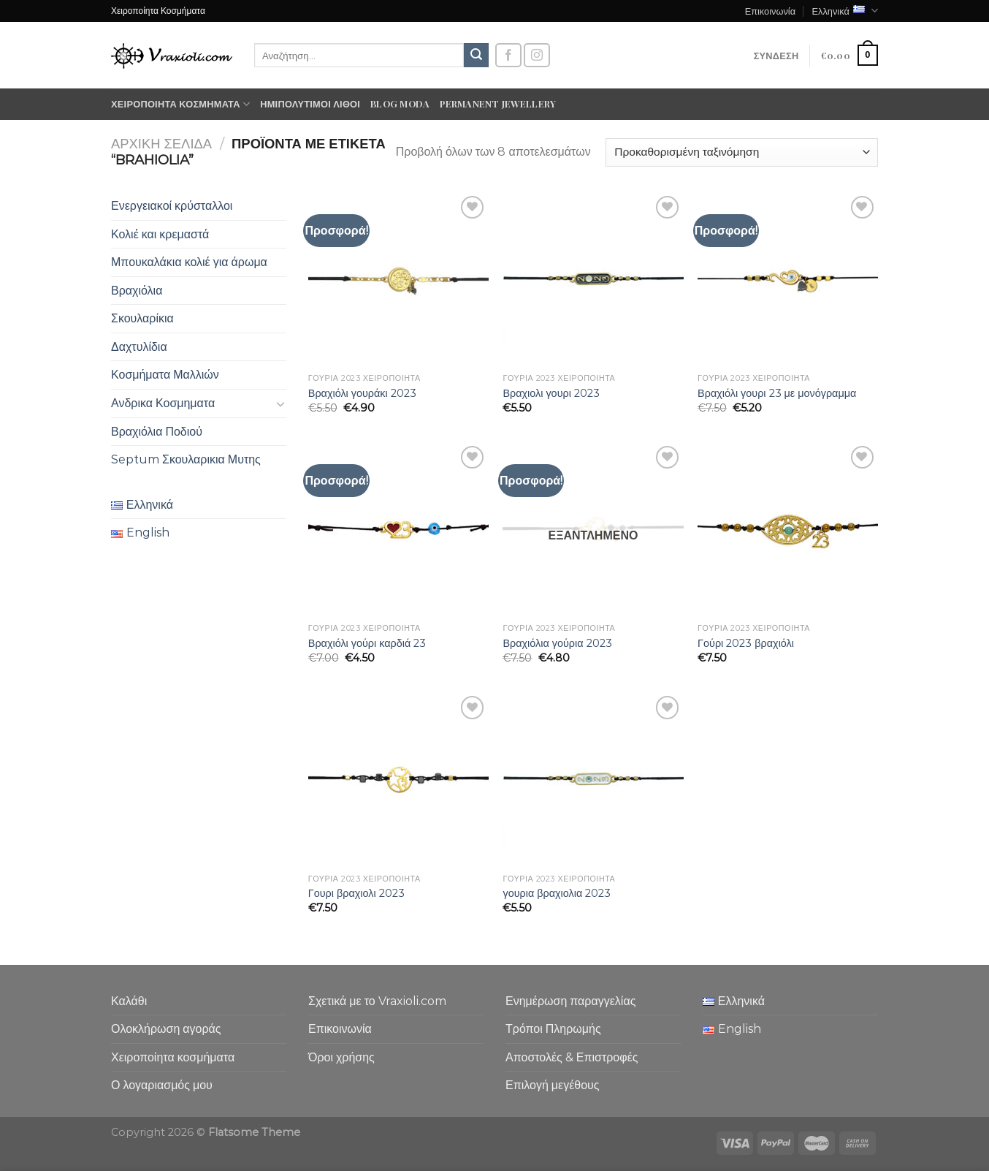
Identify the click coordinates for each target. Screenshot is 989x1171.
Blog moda (399, 103)
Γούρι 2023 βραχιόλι (746, 643)
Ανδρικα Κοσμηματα (163, 403)
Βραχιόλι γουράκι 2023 (362, 393)
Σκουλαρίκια (142, 318)
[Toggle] (280, 403)
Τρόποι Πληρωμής (553, 1029)
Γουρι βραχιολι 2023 (356, 893)
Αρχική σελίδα (161, 143)
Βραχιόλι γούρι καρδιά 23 (367, 643)
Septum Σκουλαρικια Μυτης (186, 459)
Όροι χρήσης (341, 1057)
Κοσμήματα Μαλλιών (165, 375)
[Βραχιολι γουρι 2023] (593, 279)
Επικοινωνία (770, 10)
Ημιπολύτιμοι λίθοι (310, 103)
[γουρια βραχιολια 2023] (593, 779)
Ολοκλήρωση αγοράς (166, 1029)
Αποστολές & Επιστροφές (571, 1057)
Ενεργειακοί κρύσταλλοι (171, 206)
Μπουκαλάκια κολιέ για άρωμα (189, 262)
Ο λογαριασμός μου (162, 1085)
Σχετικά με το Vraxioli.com (377, 1001)
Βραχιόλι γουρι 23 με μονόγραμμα (777, 393)
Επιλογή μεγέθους (552, 1085)
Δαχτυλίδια (139, 347)
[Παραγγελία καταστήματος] (742, 152)
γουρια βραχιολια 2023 (557, 893)
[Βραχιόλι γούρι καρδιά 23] (398, 529)
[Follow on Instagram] (537, 55)
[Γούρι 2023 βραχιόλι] (788, 529)
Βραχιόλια (136, 291)
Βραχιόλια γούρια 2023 (557, 643)
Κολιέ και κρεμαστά (160, 234)
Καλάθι (129, 1001)
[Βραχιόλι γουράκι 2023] (398, 279)
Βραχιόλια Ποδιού (156, 432)
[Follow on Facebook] (508, 55)
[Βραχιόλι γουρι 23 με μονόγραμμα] (788, 279)
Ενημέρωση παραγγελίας (570, 1001)
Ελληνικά (845, 11)
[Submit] (476, 55)
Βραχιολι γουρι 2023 (551, 393)
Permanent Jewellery (498, 103)
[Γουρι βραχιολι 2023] (398, 779)
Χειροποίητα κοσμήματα (180, 104)
